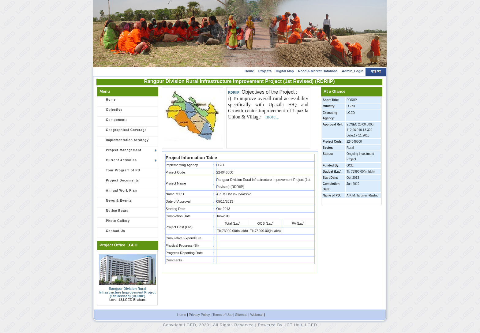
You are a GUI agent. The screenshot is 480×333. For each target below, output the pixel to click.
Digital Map (285, 71)
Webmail (256, 314)
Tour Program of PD (119, 172)
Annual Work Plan (118, 192)
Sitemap (241, 314)
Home (249, 71)
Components (113, 121)
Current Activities (127, 162)
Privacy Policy (199, 314)
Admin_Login (352, 71)
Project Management (127, 152)
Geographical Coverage (123, 132)
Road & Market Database (318, 71)
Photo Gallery (114, 222)
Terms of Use (222, 314)
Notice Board (114, 212)
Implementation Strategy (124, 142)
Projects (265, 71)
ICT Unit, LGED (301, 325)
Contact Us (112, 233)
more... (272, 116)
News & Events (115, 202)
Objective (110, 111)
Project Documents (119, 182)
